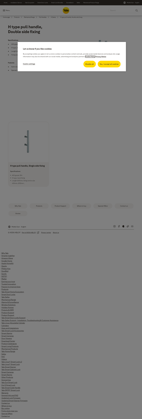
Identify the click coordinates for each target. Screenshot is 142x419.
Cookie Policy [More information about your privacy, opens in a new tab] (90, 57)
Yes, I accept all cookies (109, 64)
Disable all (89, 64)
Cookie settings (29, 64)
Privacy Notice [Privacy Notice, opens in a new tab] (101, 57)
